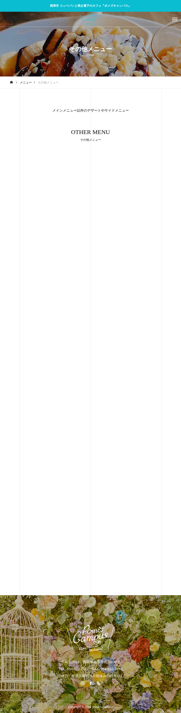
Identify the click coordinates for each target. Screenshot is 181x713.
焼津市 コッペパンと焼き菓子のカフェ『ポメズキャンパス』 (90, 5)
